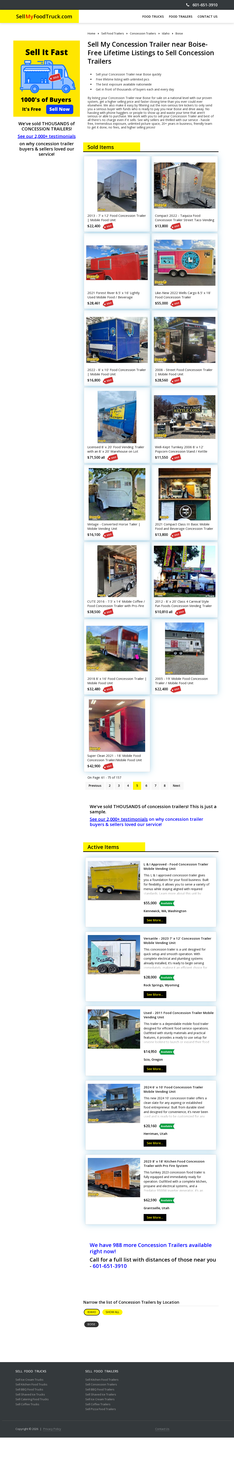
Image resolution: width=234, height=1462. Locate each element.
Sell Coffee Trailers (97, 1429)
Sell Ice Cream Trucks (29, 1404)
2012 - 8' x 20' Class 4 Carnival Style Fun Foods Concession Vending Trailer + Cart (183, 622)
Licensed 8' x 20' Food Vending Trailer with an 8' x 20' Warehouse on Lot (117, 462)
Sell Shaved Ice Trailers (100, 1419)
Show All (112, 1336)
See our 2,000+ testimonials (47, 136)
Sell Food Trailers (101, 1396)
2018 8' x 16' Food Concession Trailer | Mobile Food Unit (112, 700)
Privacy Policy (52, 1453)
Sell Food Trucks (30, 1396)
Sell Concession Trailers (101, 1409)
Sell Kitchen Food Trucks (31, 1409)
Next (176, 810)
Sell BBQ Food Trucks (29, 1414)
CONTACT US (207, 16)
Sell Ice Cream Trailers (100, 1424)
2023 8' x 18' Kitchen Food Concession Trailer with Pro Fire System (174, 1187)
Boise (91, 1349)
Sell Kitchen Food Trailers (102, 1404)
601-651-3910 (201, 4)
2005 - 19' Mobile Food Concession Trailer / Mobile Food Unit (183, 700)
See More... (155, 944)
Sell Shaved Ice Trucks (30, 1419)
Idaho (92, 1336)
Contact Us (162, 1453)
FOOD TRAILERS (180, 16)
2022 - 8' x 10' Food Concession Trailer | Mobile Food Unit (113, 379)
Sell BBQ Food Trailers (99, 1414)
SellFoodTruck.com (44, 16)
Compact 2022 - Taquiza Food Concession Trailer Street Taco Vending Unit (180, 221)
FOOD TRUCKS (153, 16)
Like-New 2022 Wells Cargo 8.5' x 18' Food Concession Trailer (184, 299)
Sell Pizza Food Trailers (100, 1433)
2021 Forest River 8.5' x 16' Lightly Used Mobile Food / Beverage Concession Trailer (115, 301)
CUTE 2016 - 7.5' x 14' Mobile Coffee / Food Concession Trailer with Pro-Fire (116, 622)
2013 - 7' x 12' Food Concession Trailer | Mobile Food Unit (113, 219)
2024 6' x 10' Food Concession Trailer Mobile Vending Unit (173, 1113)
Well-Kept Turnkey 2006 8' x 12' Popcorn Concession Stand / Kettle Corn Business (183, 462)
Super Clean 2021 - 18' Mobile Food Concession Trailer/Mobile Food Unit (116, 780)
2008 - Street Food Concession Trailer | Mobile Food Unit (180, 379)
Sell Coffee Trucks (27, 1429)
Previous (95, 810)
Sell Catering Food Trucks (32, 1424)
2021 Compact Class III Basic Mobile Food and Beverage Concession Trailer (184, 542)
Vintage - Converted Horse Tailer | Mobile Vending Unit (115, 540)
